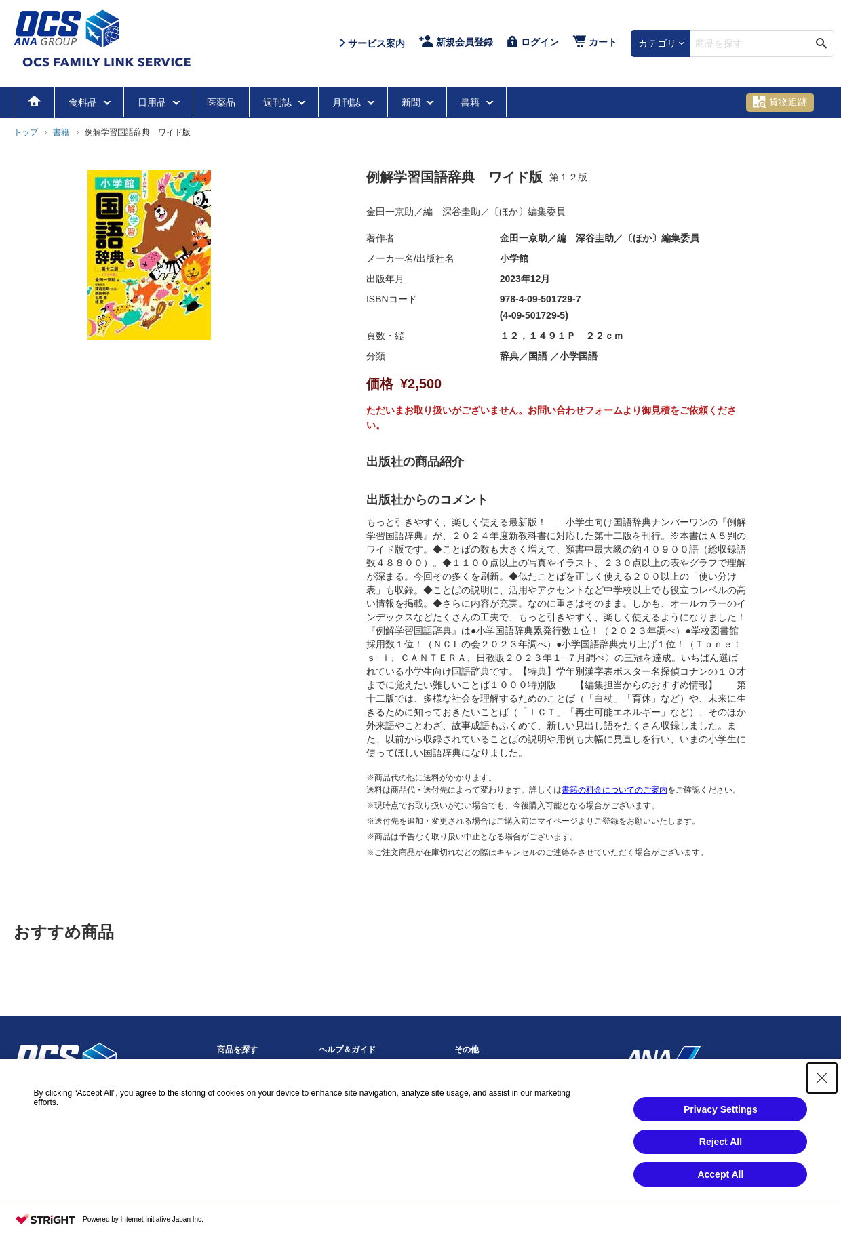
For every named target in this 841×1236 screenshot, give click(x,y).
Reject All (720, 1141)
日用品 (153, 102)
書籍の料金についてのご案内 (614, 790)
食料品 (84, 102)
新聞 (412, 102)
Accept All (720, 1174)
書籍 (471, 102)
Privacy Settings (721, 1109)
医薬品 (221, 102)
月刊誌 (348, 102)
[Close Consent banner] (822, 1078)
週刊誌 (278, 102)
